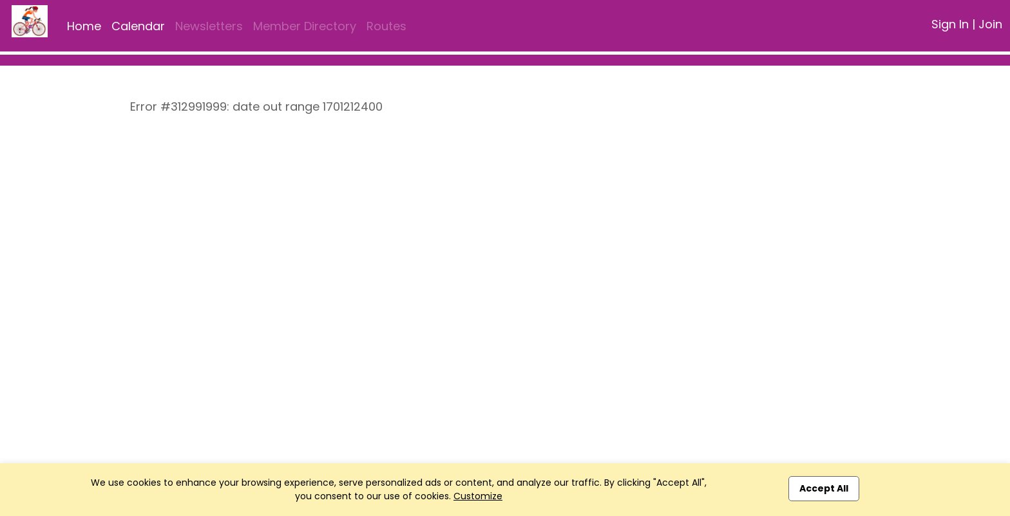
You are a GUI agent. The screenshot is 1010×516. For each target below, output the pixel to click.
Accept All (823, 488)
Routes (386, 26)
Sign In (950, 24)
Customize (477, 496)
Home (84, 26)
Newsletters (209, 26)
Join (990, 24)
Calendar (138, 26)
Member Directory (304, 26)
